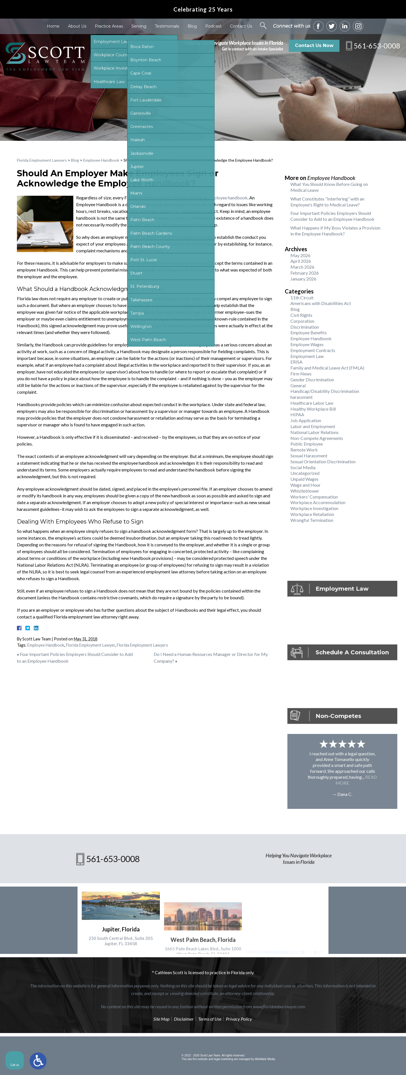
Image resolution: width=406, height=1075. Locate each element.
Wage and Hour (305, 485)
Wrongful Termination (311, 520)
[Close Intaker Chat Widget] (387, 895)
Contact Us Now (314, 45)
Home (53, 26)
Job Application (305, 420)
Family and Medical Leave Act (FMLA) (327, 367)
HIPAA (297, 414)
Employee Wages (307, 344)
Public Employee (306, 443)
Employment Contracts (312, 350)
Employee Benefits (308, 332)
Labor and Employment (312, 426)
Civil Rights (301, 315)
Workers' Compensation (314, 496)
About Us (77, 26)
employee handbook (228, 197)
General (298, 385)
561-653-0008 (377, 45)
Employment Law (307, 356)
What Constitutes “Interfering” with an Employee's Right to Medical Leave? (327, 201)
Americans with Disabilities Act (320, 303)
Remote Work (304, 449)
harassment (301, 397)
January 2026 (303, 278)
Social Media (302, 467)
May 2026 (300, 255)
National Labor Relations (314, 432)
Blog (192, 26)
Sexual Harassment (308, 455)
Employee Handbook (101, 160)
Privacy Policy (239, 1018)
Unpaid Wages (304, 479)
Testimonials (167, 26)
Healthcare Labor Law (311, 403)
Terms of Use (209, 1018)
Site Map (161, 1018)
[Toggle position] (375, 895)
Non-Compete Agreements (316, 438)
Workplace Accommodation (317, 502)
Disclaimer (184, 1018)
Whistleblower (304, 490)
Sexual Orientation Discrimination (323, 461)
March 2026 (302, 267)
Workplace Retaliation (312, 514)
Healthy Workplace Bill (313, 408)
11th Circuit (302, 297)
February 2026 (304, 272)
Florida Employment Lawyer (90, 645)
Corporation (302, 321)
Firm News (301, 373)
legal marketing (223, 1059)
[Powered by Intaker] (358, 1063)
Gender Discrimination (312, 379)
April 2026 (300, 261)
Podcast (213, 26)
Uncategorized (304, 473)
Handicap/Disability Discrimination (324, 391)
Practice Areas (109, 26)
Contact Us (241, 26)
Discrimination (304, 327)
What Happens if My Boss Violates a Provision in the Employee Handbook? (335, 230)
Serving (138, 26)
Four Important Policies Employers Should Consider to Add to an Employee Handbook (332, 216)
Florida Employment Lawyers (42, 160)
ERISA (296, 361)
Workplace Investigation (314, 508)
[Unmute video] (306, 895)
